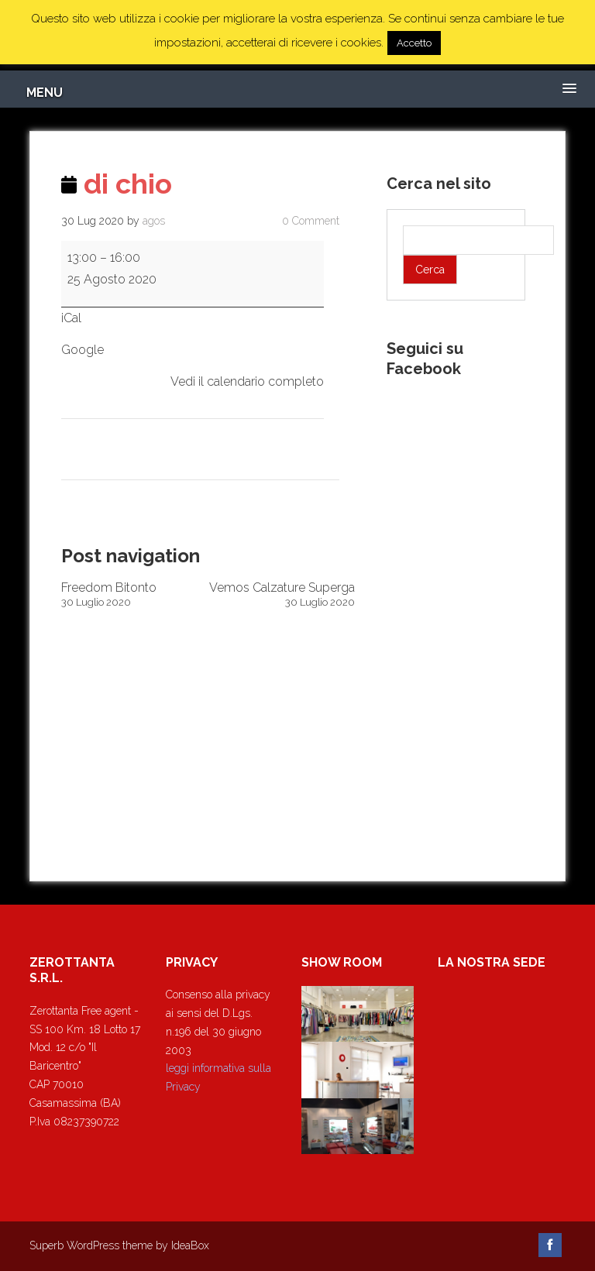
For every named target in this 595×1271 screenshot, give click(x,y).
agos (154, 221)
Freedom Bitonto (134, 594)
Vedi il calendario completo (247, 381)
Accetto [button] (414, 43)
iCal (71, 318)
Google (82, 349)
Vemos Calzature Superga (281, 594)
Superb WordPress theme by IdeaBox (119, 1245)
